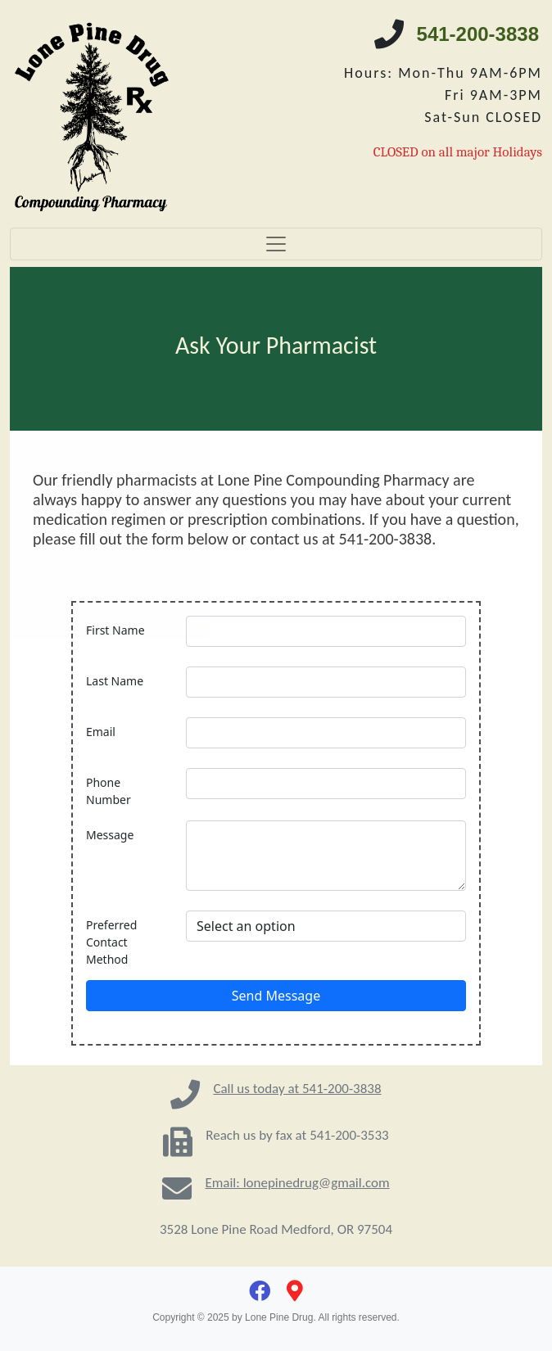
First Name (115, 630)
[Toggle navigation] (276, 244)
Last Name (114, 681)
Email (100, 731)
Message (109, 835)
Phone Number (108, 791)
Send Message (276, 996)
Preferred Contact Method (111, 942)
